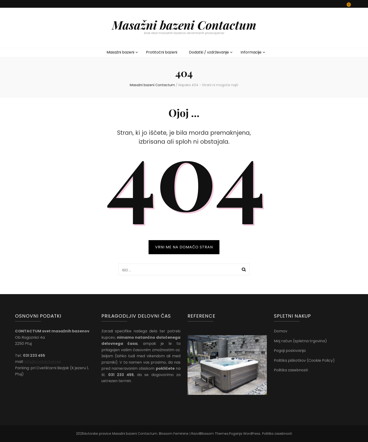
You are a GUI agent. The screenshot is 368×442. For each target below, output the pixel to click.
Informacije (251, 52)
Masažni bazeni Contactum (184, 25)
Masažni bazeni (120, 52)
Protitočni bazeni (161, 52)
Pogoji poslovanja (290, 350)
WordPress (251, 433)
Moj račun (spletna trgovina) (300, 341)
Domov (280, 331)
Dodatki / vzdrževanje (209, 52)
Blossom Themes (214, 433)
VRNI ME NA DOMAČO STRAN (184, 247)
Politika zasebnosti (291, 370)
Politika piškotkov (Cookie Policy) (304, 360)
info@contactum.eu (42, 361)
